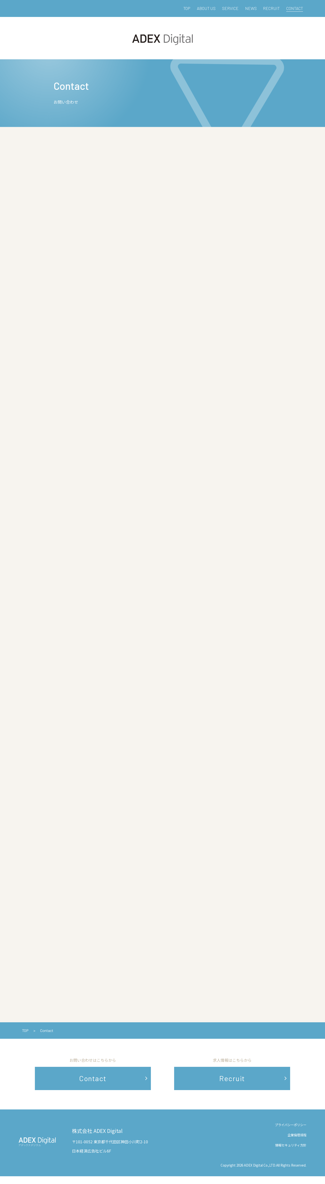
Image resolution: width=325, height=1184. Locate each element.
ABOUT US (206, 8)
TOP (186, 8)
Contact (93, 1086)
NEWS (251, 8)
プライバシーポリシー (290, 1132)
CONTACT (294, 8)
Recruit (232, 1086)
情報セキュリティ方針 (290, 1152)
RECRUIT (271, 8)
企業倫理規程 (296, 1142)
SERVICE (230, 8)
